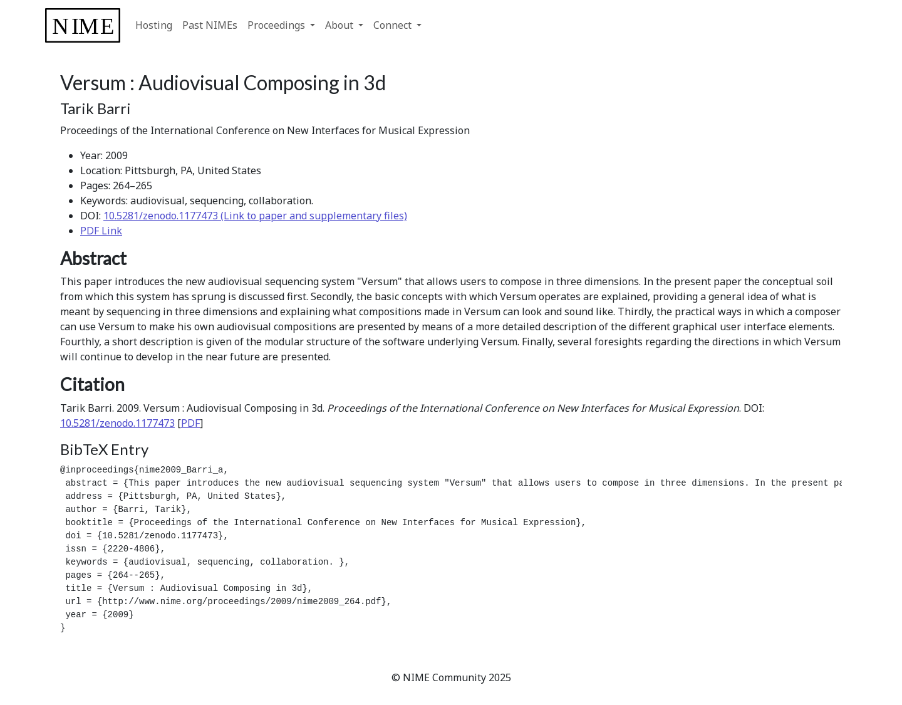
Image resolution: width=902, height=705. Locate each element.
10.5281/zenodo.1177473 (117, 423)
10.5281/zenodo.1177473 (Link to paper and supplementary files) (255, 215)
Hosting (153, 25)
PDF (190, 423)
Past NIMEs (209, 25)
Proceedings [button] (277, 25)
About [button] (340, 25)
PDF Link (101, 231)
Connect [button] (393, 25)
